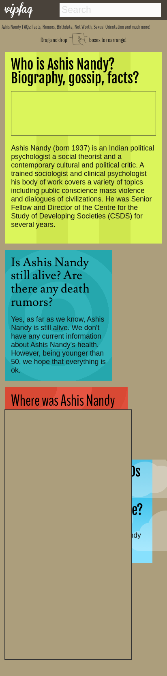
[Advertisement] (68, 533)
